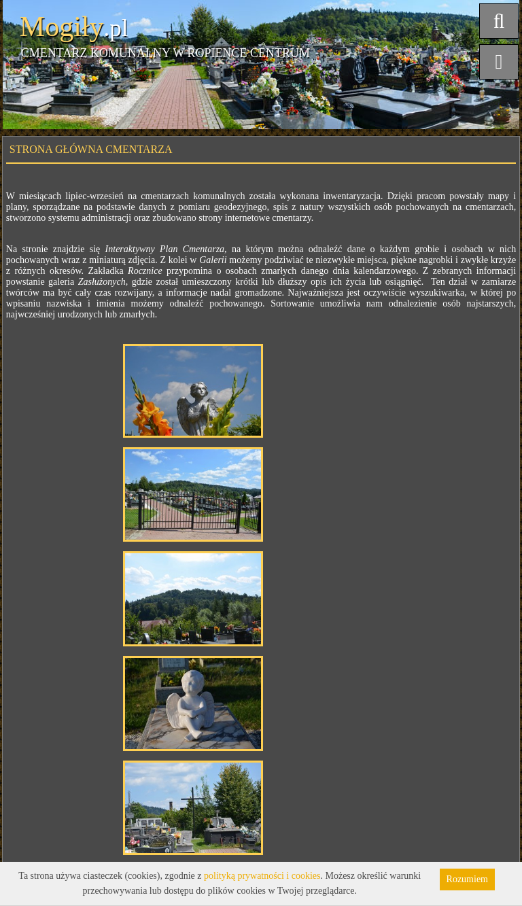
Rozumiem (467, 879)
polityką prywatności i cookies (262, 876)
